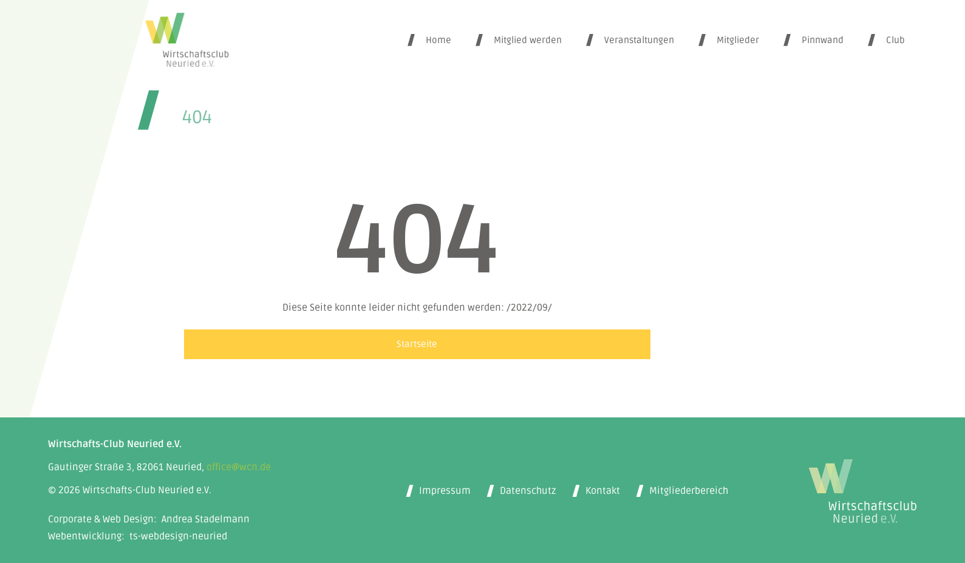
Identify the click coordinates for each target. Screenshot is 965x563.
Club (895, 40)
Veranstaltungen (639, 40)
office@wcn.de (238, 467)
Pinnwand (823, 40)
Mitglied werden (528, 40)
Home (438, 40)
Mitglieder (738, 40)
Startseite (417, 344)
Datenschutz (528, 491)
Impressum (445, 491)
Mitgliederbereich (688, 491)
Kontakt (602, 491)
